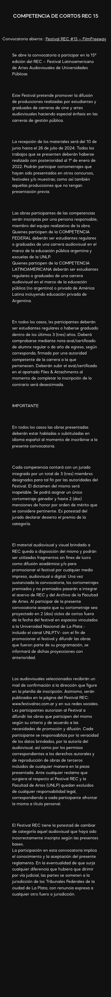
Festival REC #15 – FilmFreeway (76, 39)
